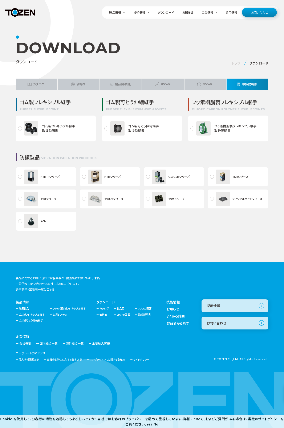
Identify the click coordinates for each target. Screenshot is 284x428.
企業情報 (22, 336)
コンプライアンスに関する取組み (107, 359)
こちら (50, 289)
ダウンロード (166, 12)
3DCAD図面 (144, 308)
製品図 (120, 308)
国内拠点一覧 (48, 343)
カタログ (104, 308)
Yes (149, 424)
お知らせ (187, 12)
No (155, 424)
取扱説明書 (144, 314)
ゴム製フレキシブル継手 (32, 314)
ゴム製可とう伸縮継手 (31, 320)
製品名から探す (177, 323)
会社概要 (25, 343)
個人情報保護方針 (29, 359)
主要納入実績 (101, 343)
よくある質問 (175, 316)
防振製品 (24, 308)
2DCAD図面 (123, 314)
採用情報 (231, 12)
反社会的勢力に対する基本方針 (64, 359)
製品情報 (22, 301)
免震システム (60, 314)
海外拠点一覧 (75, 343)
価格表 (103, 314)
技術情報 (173, 301)
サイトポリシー (141, 359)
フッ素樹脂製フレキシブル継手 (69, 308)
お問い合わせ (259, 12)
